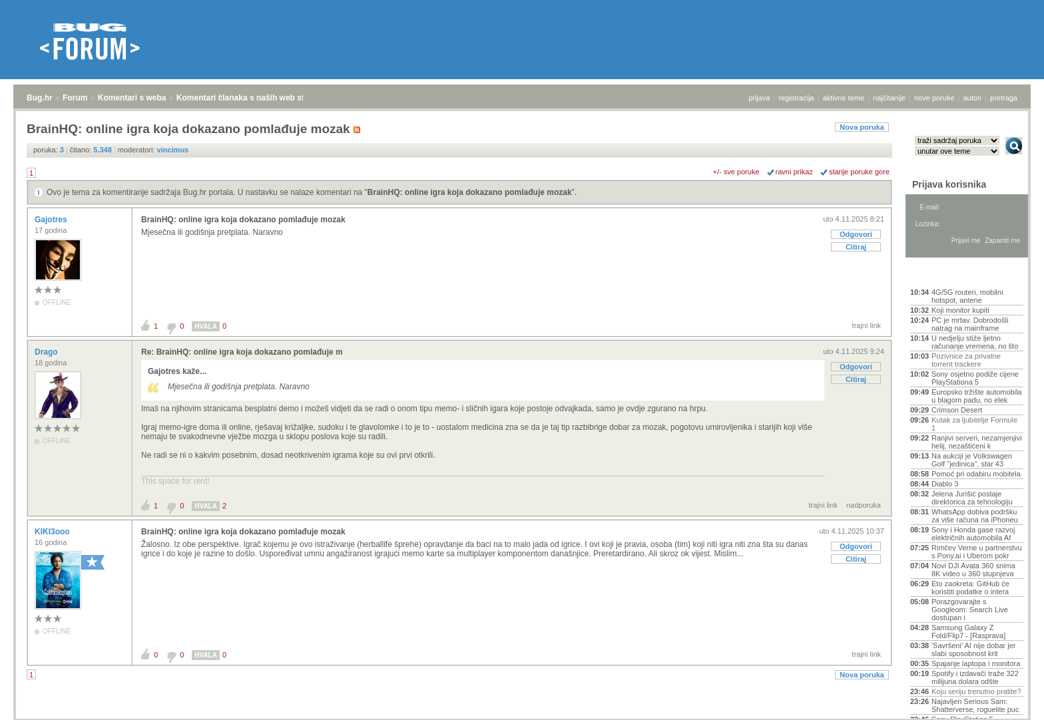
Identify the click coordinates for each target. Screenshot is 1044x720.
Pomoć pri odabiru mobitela (976, 474)
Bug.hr (40, 97)
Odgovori (856, 234)
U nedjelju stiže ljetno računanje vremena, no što (974, 342)
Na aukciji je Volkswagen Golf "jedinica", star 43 (971, 460)
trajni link (866, 325)
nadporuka (863, 505)
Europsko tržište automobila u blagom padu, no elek (976, 396)
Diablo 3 (944, 484)
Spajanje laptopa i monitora (975, 663)
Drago (47, 352)
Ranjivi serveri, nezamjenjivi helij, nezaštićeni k (976, 442)
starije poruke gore (859, 172)
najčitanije (889, 98)
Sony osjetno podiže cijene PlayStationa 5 (975, 378)
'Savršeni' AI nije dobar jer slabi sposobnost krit (973, 649)
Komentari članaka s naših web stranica (252, 97)
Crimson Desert (956, 410)
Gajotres (52, 219)
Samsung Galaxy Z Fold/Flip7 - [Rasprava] (968, 631)
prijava (759, 98)
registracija (796, 98)
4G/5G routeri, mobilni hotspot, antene (967, 296)
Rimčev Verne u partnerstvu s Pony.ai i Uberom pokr (976, 552)
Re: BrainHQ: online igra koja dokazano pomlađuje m (242, 352)
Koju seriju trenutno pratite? (976, 691)
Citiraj (856, 247)
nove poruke (934, 98)
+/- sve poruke (736, 172)
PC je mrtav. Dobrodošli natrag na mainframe (969, 324)
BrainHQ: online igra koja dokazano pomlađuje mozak (470, 192)
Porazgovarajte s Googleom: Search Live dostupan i (969, 610)
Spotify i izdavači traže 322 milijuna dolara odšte (975, 677)
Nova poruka (862, 127)
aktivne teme (843, 98)
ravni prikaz (794, 172)
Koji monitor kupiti (960, 310)
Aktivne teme (941, 274)
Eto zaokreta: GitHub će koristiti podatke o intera (970, 588)
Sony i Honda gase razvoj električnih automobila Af (973, 534)
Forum (75, 97)
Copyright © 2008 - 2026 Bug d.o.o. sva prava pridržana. (522, 716)
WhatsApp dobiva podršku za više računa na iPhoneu (974, 516)
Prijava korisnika (949, 184)
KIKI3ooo (53, 531)
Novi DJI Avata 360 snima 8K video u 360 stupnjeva (973, 570)
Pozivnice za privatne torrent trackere (966, 360)
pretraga (1003, 98)
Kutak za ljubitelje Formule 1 (974, 424)
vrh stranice (1008, 701)
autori (972, 98)
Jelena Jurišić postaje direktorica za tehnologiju (972, 498)
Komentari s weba (132, 97)
